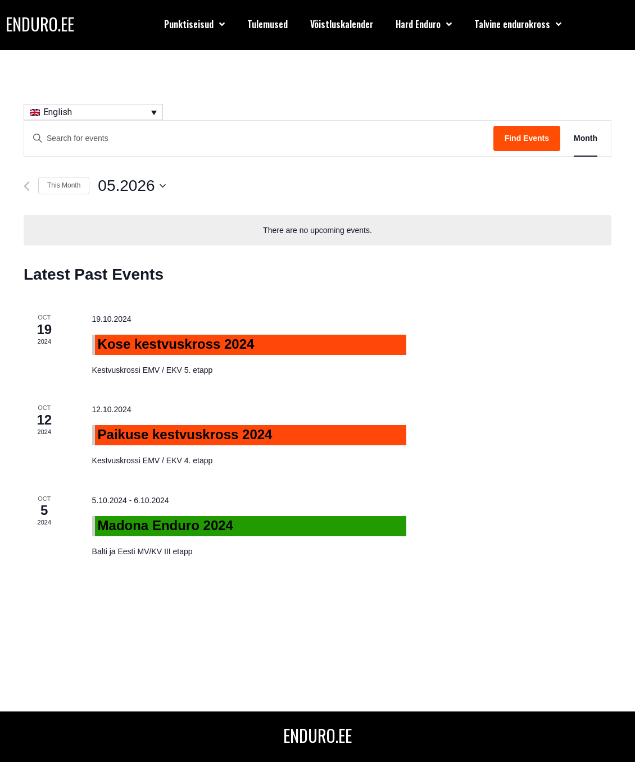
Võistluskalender (341, 24)
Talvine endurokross (517, 24)
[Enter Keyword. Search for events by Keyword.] (258, 138)
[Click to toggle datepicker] (131, 186)
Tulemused (267, 24)
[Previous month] (27, 186)
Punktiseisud (194, 24)
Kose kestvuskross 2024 (176, 344)
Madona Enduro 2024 (165, 525)
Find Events (527, 138)
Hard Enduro (424, 24)
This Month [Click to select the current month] (63, 185)
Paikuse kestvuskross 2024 (185, 434)
